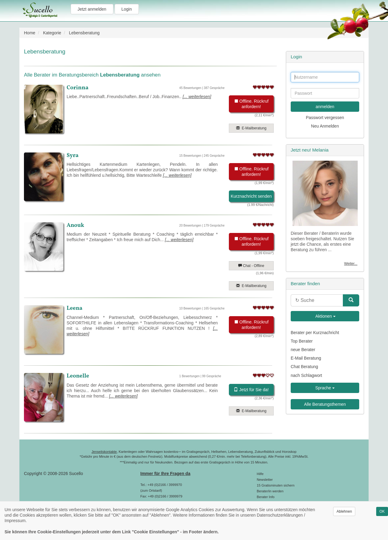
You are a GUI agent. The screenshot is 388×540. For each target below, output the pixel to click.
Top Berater (302, 341)
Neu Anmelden (325, 126)
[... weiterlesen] (197, 96)
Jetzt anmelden (92, 9)
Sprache (325, 387)
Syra (73, 155)
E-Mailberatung (251, 128)
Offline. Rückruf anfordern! (251, 104)
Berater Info (265, 497)
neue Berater (303, 349)
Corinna (78, 88)
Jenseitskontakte (104, 451)
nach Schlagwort (306, 375)
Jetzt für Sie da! (251, 389)
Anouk (75, 225)
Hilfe (260, 474)
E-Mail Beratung (306, 358)
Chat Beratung (304, 366)
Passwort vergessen (325, 117)
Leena (74, 308)
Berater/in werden (270, 491)
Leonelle (78, 376)
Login (127, 9)
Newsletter (265, 479)
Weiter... (350, 263)
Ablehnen (344, 511)
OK (382, 511)
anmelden (325, 106)
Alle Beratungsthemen (325, 404)
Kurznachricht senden (251, 196)
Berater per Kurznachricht (315, 332)
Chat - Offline (251, 266)
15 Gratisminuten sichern (275, 485)
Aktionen (325, 316)
